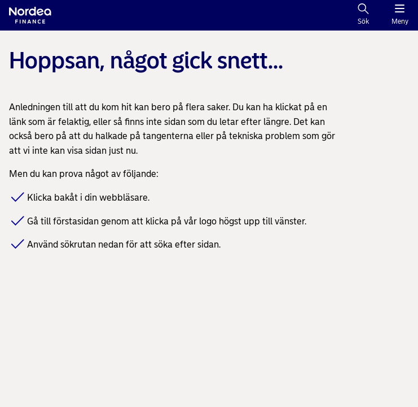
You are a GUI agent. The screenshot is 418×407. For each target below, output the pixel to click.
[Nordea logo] (30, 15)
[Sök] (363, 15)
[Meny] (399, 15)
